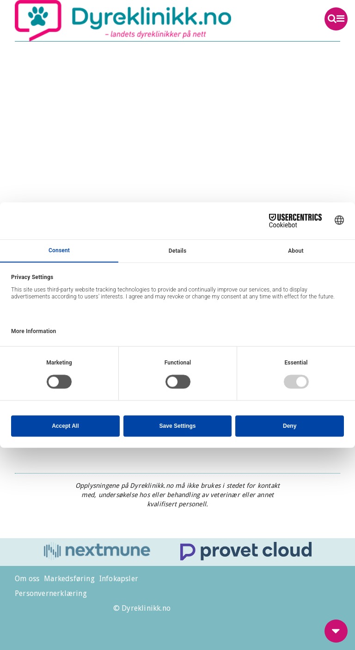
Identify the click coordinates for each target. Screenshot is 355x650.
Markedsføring (69, 578)
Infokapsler (118, 578)
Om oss (27, 578)
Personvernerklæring (51, 593)
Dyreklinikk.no (145, 21)
